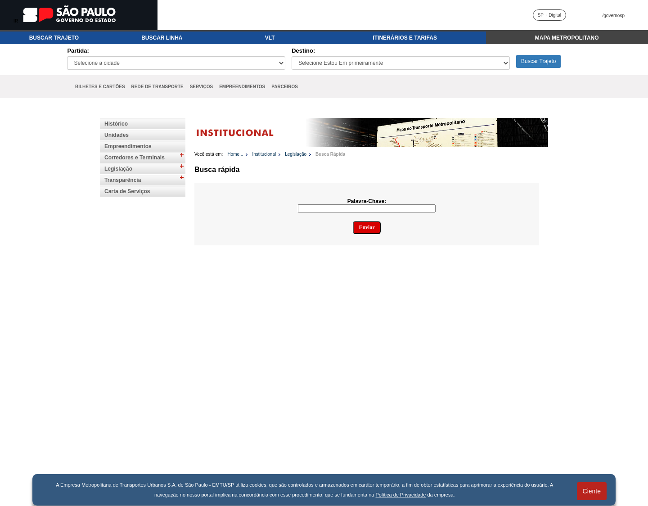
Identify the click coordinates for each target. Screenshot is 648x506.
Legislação (118, 169)
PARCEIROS (284, 86)
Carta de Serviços (127, 191)
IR (16, 20)
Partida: (78, 50)
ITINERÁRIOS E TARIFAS (404, 38)
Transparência (122, 180)
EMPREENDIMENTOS (242, 86)
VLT (270, 38)
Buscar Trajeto (538, 61)
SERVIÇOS (201, 86)
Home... (235, 154)
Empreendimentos (128, 146)
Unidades (116, 135)
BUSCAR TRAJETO (54, 38)
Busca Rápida (330, 154)
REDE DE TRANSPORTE (157, 86)
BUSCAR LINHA (161, 38)
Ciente (592, 491)
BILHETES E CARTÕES (100, 86)
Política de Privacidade (401, 494)
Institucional (264, 154)
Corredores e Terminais (134, 157)
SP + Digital (549, 15)
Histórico (116, 124)
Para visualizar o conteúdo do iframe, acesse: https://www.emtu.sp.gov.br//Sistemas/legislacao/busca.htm (371, 340)
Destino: (303, 50)
